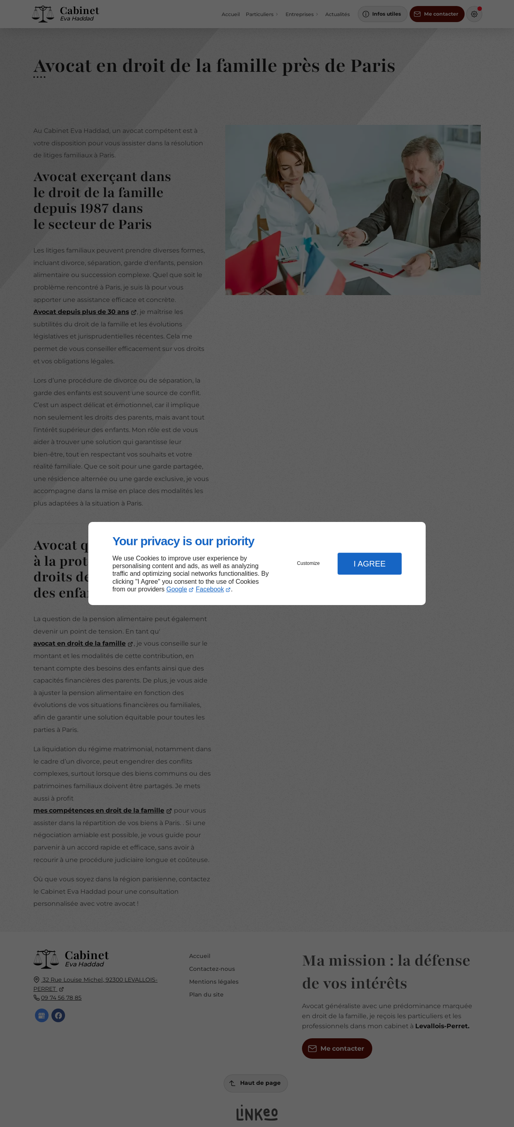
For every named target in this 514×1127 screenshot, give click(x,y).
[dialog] (257, 563)
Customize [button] (308, 563)
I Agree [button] (369, 563)
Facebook (210, 589)
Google (176, 589)
